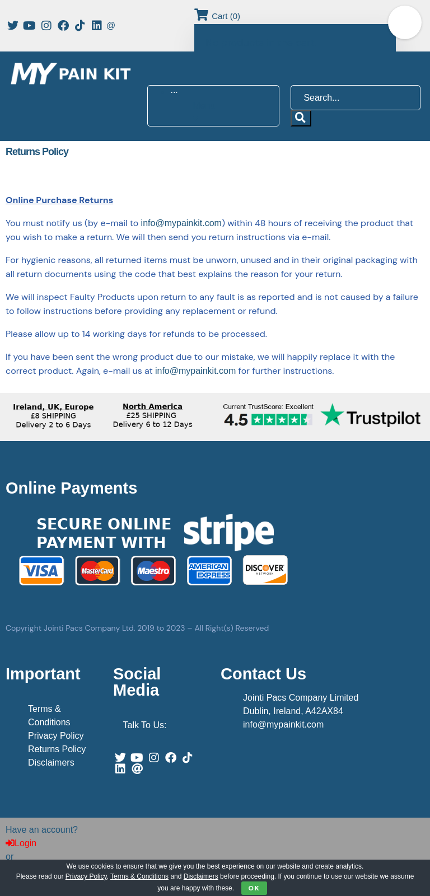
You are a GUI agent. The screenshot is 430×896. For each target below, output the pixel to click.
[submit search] (301, 118)
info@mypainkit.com (181, 223)
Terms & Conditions (139, 876)
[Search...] (355, 97)
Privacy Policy (56, 735)
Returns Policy (57, 749)
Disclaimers (51, 762)
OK (254, 888)
